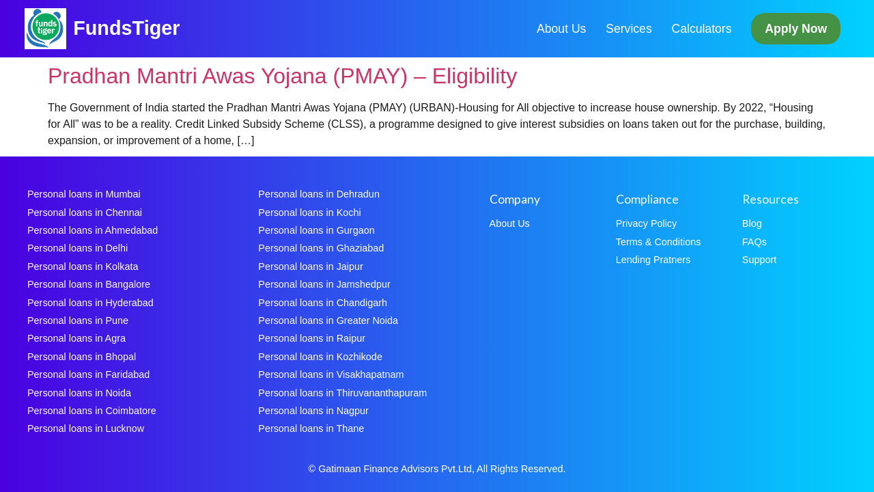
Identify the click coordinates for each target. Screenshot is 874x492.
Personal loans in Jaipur (310, 266)
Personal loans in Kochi (309, 212)
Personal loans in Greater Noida (328, 320)
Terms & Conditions (658, 241)
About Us (561, 29)
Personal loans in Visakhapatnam (331, 374)
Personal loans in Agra (76, 338)
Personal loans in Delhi (77, 248)
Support (759, 259)
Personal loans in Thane (311, 428)
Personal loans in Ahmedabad (92, 230)
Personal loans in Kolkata (82, 266)
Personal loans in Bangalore (88, 284)
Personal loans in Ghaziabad (321, 248)
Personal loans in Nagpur (313, 410)
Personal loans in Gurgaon (316, 230)
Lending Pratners (653, 259)
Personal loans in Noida (79, 392)
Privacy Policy (646, 223)
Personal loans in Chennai (84, 212)
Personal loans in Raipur (311, 338)
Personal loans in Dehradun (319, 194)
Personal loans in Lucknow (85, 428)
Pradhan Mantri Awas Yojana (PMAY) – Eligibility (282, 76)
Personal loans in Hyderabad (90, 302)
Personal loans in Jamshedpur (324, 284)
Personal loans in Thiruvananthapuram (342, 392)
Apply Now (796, 29)
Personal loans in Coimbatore (91, 410)
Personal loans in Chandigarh (322, 302)
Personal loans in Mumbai (84, 194)
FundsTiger (126, 28)
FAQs (754, 241)
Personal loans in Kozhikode (320, 356)
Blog (752, 223)
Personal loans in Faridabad (88, 374)
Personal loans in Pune (77, 320)
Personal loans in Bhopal (81, 356)
